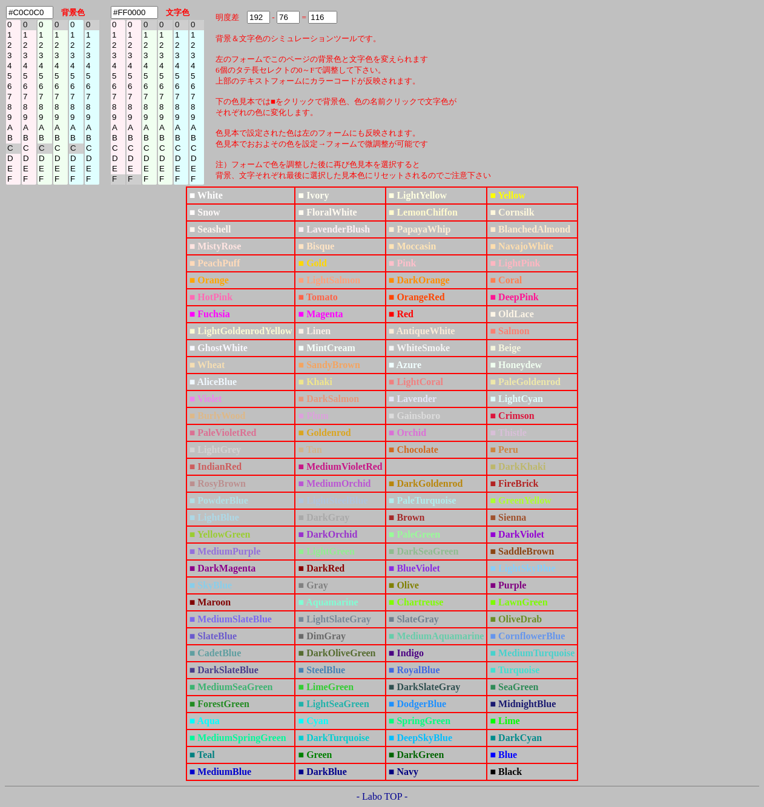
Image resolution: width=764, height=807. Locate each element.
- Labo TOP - (382, 796)
